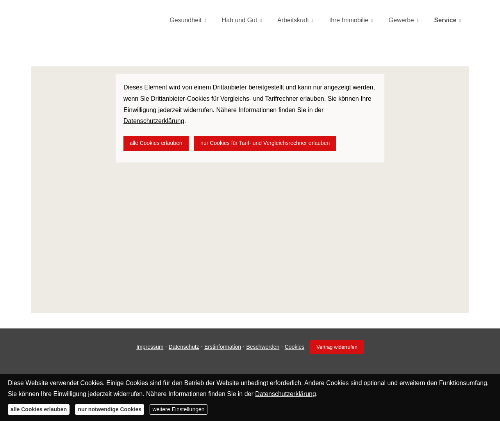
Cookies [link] (295, 347)
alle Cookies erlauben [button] (156, 143)
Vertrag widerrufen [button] (336, 347)
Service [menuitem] (445, 20)
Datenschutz (184, 347)
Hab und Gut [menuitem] (239, 20)
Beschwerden (262, 347)
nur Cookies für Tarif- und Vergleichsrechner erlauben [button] (265, 143)
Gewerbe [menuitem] (401, 20)
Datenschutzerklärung (285, 394)
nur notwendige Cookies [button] (109, 409)
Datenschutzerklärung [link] (153, 121)
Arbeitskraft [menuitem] (293, 20)
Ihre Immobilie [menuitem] (348, 20)
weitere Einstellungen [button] (178, 409)
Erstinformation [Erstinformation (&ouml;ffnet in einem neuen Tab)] (222, 347)
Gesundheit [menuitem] (186, 20)
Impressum (149, 347)
